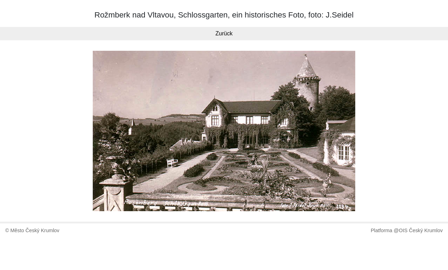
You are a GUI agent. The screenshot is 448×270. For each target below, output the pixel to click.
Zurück (224, 33)
